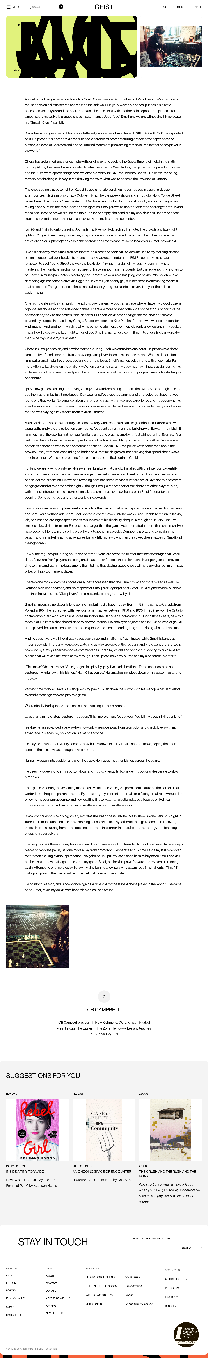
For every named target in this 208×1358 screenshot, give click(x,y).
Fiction (11, 1283)
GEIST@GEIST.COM (176, 1278)
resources (92, 1268)
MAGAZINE (12, 1268)
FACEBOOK (171, 1296)
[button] (14, 7)
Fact (9, 1275)
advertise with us (58, 1298)
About (50, 1275)
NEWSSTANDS (133, 1286)
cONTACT (52, 1283)
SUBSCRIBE (179, 7)
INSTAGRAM (172, 1287)
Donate (196, 7)
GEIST (49, 1268)
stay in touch (173, 1270)
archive (51, 1305)
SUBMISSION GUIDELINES (101, 1277)
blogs (129, 1295)
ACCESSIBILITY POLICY (139, 1304)
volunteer (132, 1277)
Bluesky (170, 1306)
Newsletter (54, 1313)
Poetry (11, 1290)
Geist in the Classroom (101, 1286)
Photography (15, 1297)
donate (51, 1290)
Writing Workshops (99, 1295)
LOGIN (164, 7)
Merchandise (94, 1304)
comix (10, 1306)
